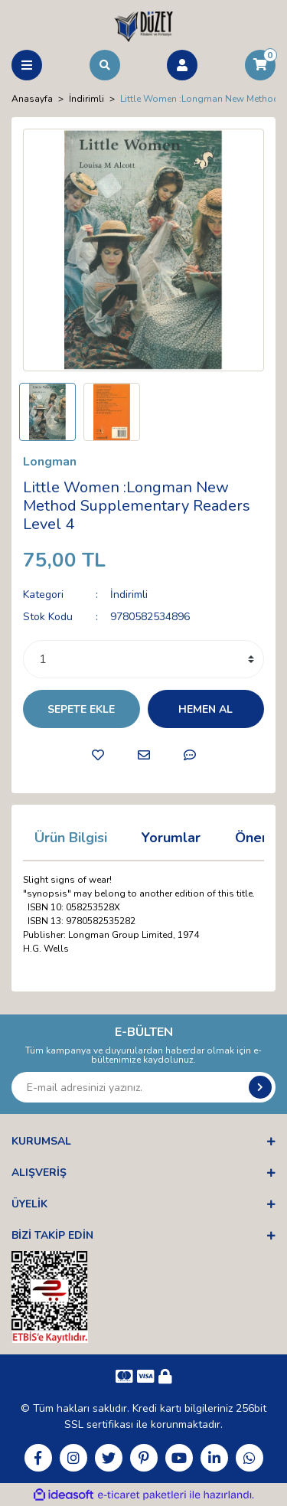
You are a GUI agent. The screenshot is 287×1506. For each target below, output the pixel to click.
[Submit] (260, 1087)
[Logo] (143, 26)
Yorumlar (171, 837)
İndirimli (129, 594)
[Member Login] (182, 65)
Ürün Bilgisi (70, 837)
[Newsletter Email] (143, 1087)
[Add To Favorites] (98, 755)
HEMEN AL (205, 709)
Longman (50, 461)
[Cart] (260, 65)
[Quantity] (143, 659)
